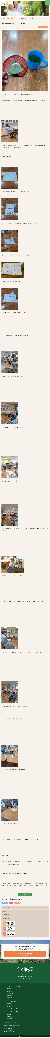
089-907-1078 (26, 979)
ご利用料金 (6, 915)
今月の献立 (9, 996)
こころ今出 (17, 903)
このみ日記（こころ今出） (13, 1019)
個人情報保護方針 (9, 1028)
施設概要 (5, 911)
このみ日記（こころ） (12, 1008)
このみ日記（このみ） (12, 998)
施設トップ (6, 908)
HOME (2, 18)
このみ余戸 (4, 903)
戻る (25, 894)
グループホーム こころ (11, 18)
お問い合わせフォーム (10, 1022)
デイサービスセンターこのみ (12, 986)
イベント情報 (10, 993)
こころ (11, 903)
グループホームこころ (10, 1001)
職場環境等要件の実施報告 (11, 1025)
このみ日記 (6, 918)
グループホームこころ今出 (11, 1012)
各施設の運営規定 (9, 1031)
